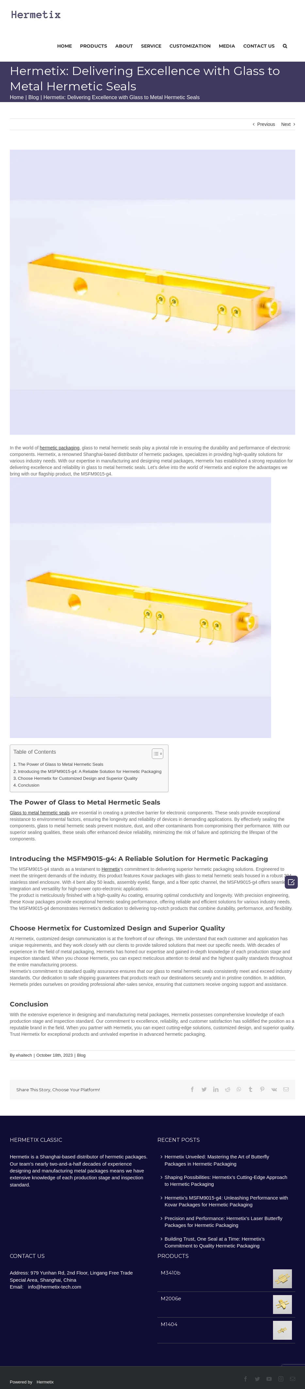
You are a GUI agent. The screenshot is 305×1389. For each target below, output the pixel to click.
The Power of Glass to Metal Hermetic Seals (61, 764)
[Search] (285, 45)
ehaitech (24, 1055)
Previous (266, 124)
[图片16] (152, 292)
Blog (81, 1055)
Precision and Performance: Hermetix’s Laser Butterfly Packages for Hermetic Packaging (223, 1221)
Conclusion (29, 785)
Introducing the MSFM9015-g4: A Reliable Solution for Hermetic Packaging (90, 771)
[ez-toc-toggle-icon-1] (154, 754)
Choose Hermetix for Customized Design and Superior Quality (77, 778)
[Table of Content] (157, 753)
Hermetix (45, 1382)
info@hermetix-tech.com (54, 1287)
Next (286, 124)
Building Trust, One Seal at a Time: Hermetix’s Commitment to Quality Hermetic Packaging (215, 1242)
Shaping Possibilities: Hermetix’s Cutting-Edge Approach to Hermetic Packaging (226, 1180)
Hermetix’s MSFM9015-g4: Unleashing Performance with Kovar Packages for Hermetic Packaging (226, 1201)
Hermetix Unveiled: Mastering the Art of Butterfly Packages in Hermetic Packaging (217, 1160)
